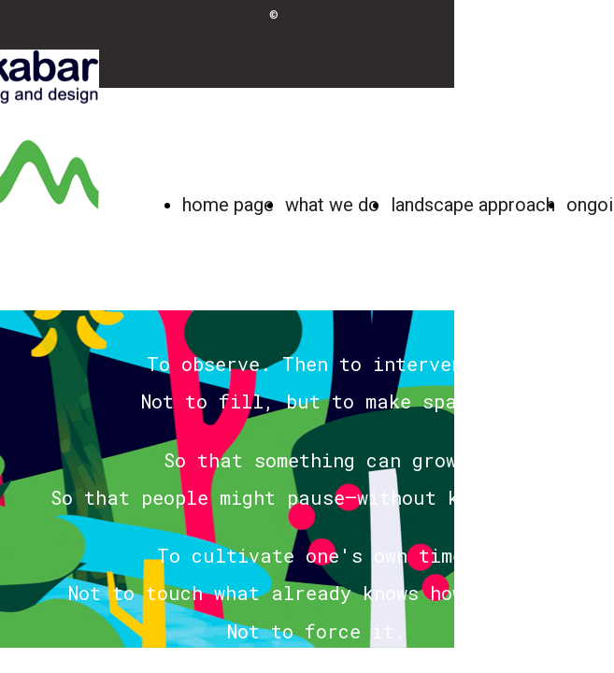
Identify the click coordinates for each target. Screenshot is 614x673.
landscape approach (473, 204)
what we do (332, 204)
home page (228, 204)
